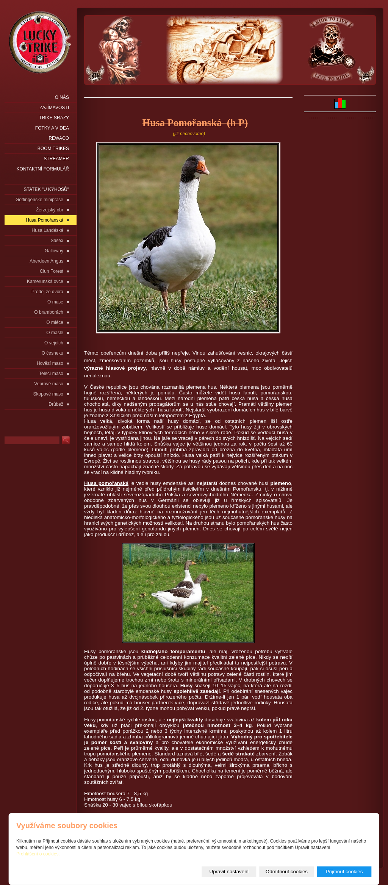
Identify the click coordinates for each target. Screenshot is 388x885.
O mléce (54, 322)
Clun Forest (51, 271)
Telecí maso (51, 373)
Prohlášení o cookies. (38, 854)
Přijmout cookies (344, 871)
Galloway (54, 250)
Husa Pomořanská (44, 220)
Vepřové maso (48, 383)
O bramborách (48, 312)
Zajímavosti (54, 107)
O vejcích (53, 343)
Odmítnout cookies (287, 871)
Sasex (57, 240)
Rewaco (58, 138)
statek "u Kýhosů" (46, 189)
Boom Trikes (53, 148)
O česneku (52, 353)
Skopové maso (48, 394)
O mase (55, 302)
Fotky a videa (52, 128)
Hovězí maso (50, 363)
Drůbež (55, 404)
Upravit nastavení (229, 871)
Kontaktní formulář (43, 169)
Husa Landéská (47, 230)
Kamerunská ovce (45, 281)
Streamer (56, 158)
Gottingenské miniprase (39, 199)
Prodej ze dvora (47, 291)
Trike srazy (54, 117)
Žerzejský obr (49, 210)
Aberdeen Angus (46, 261)
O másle (54, 332)
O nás (62, 97)
